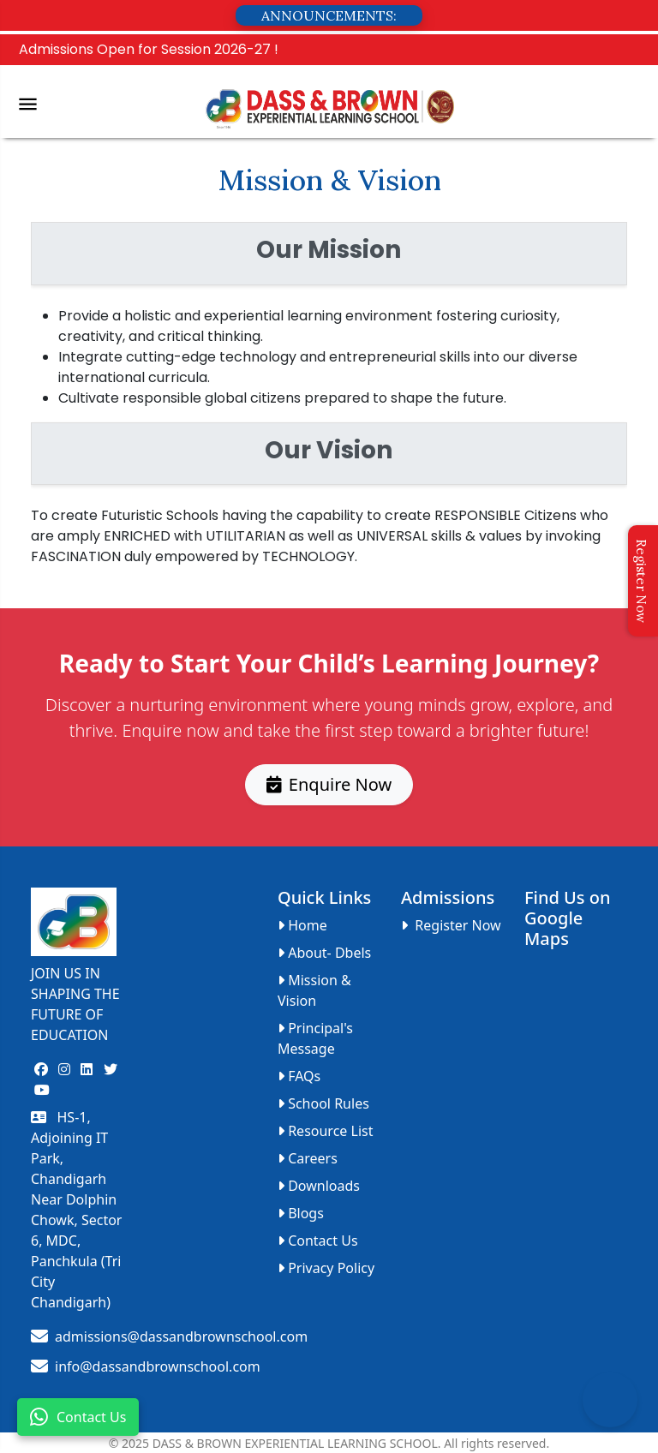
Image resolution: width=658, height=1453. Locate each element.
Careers (308, 1158)
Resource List (325, 1130)
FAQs (299, 1076)
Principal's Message (315, 1038)
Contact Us (78, 1417)
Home (302, 925)
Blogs (301, 1213)
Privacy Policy (326, 1268)
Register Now (641, 581)
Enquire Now (328, 783)
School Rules (323, 1103)
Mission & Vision (314, 990)
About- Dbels (324, 952)
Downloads (319, 1185)
